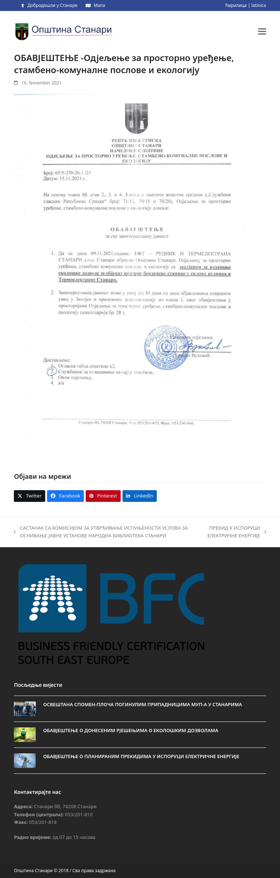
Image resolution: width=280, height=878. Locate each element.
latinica (258, 5)
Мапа (99, 5)
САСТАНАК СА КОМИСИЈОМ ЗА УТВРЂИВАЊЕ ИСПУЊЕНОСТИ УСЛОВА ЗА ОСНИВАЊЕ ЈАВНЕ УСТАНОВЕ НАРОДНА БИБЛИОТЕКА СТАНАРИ (101, 532)
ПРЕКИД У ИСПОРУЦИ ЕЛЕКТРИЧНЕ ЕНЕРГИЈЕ (234, 532)
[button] (262, 31)
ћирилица (235, 5)
